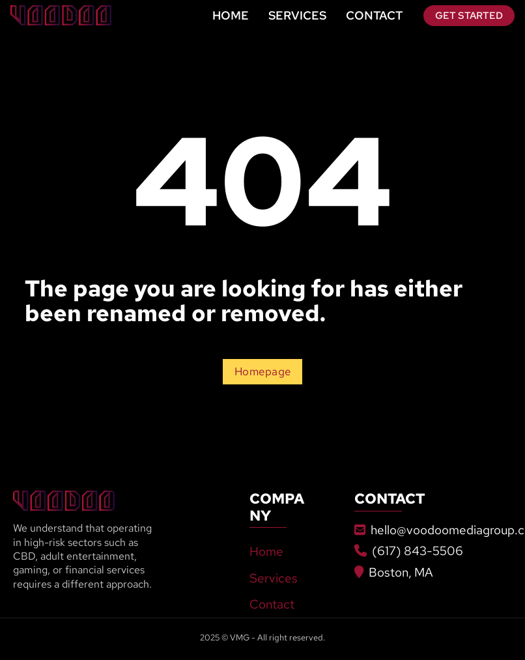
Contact (374, 15)
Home (230, 15)
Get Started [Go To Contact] (469, 15)
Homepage (262, 371)
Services (297, 15)
